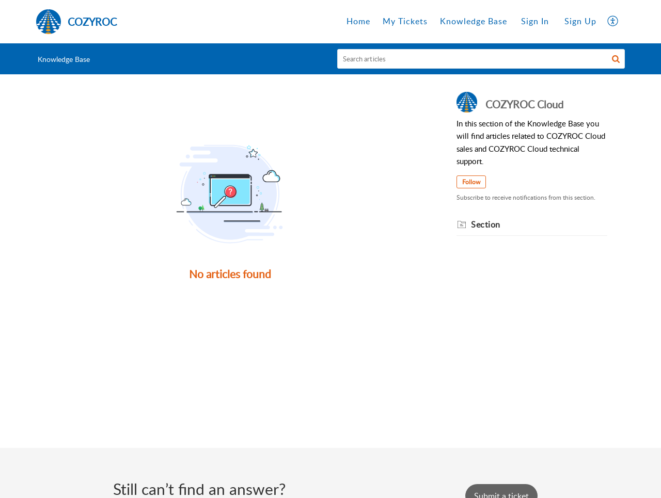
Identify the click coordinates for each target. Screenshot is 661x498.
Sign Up (580, 21)
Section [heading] (485, 224)
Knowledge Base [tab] (473, 21)
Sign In (535, 21)
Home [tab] (358, 21)
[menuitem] (535, 22)
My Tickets (405, 21)
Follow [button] (471, 182)
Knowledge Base (64, 59)
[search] (481, 59)
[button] (613, 22)
